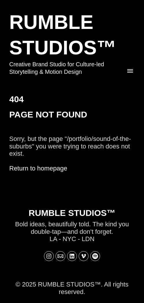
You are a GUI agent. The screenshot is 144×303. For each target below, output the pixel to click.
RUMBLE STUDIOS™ (72, 213)
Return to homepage (38, 168)
